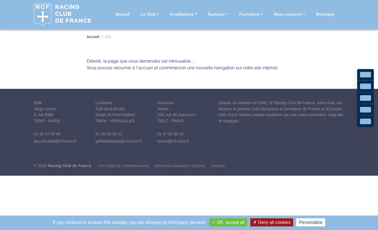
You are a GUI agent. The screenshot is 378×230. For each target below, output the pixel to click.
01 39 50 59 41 (108, 134)
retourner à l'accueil (133, 67)
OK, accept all (228, 222)
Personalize (310, 222)
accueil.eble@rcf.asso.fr (55, 141)
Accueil (93, 37)
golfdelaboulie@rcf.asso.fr (118, 141)
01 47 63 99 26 (170, 134)
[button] (149, 14)
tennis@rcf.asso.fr (173, 141)
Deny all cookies (271, 222)
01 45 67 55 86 (47, 134)
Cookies (218, 166)
